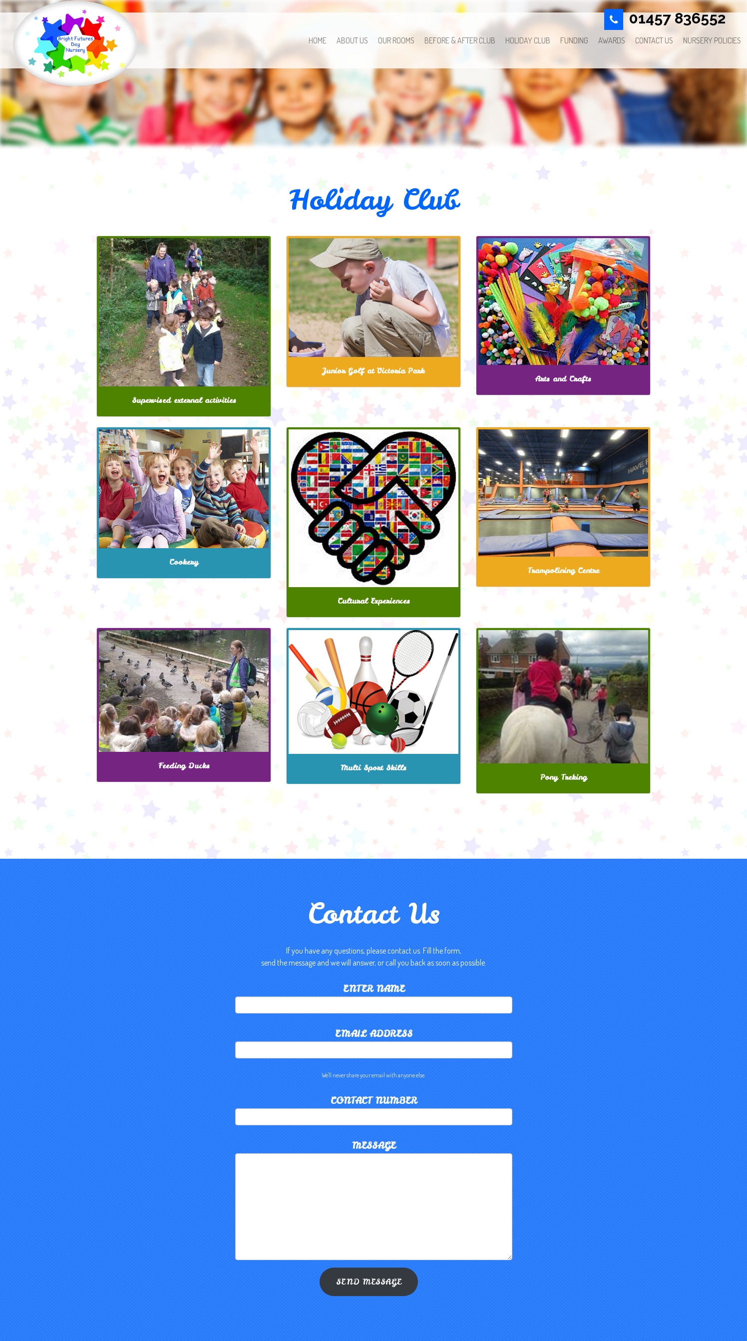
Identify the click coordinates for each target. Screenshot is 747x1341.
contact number (374, 1100)
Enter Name (373, 989)
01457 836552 (677, 18)
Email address (373, 1033)
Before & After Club (459, 40)
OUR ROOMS (396, 40)
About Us (352, 40)
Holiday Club (527, 40)
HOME (318, 40)
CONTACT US (654, 40)
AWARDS (611, 40)
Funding (574, 40)
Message (373, 1145)
